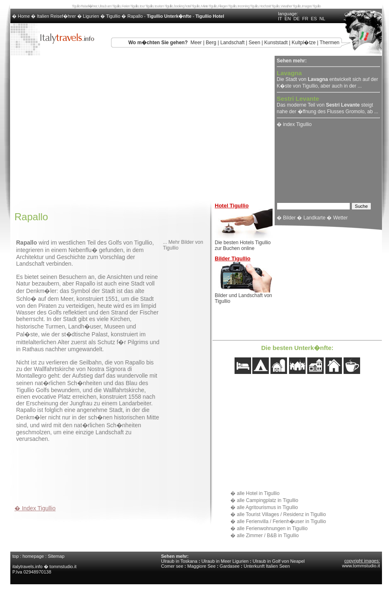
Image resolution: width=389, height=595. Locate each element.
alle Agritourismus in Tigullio (267, 507)
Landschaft (233, 42)
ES (314, 18)
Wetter (340, 218)
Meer (196, 42)
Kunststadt (276, 42)
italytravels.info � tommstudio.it (45, 566)
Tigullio (113, 16)
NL (322, 18)
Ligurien (91, 16)
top (15, 556)
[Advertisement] (111, 471)
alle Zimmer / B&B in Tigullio (268, 535)
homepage (33, 556)
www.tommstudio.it (361, 565)
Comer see (172, 566)
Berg (211, 42)
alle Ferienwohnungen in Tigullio (272, 528)
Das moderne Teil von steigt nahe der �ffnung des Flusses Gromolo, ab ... (327, 105)
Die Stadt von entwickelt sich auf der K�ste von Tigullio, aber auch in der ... (327, 80)
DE (296, 18)
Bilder (289, 218)
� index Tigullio (294, 124)
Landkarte (314, 218)
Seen (254, 42)
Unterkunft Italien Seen (267, 566)
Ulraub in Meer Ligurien (225, 561)
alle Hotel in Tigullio (258, 493)
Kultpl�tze (303, 42)
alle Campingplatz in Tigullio (267, 500)
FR (305, 18)
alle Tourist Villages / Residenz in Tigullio (281, 514)
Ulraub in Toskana (179, 561)
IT (280, 18)
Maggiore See (201, 566)
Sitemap (56, 556)
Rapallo (134, 16)
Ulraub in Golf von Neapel (279, 561)
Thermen (329, 42)
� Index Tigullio (35, 508)
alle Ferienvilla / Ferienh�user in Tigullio (281, 521)
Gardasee (230, 566)
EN (288, 18)
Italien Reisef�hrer (56, 16)
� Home (21, 16)
